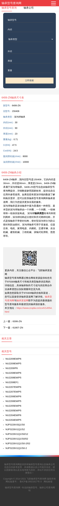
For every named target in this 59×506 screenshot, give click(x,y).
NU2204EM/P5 (13, 420)
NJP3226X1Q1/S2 (15, 429)
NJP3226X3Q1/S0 (15, 424)
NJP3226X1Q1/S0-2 (16, 448)
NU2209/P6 (12, 368)
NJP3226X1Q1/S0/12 (17, 434)
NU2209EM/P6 (13, 358)
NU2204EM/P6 (13, 415)
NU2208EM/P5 (13, 377)
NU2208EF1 (12, 382)
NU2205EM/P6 (13, 405)
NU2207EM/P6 (13, 387)
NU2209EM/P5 (13, 363)
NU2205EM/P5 (13, 410)
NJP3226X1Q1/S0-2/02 (18, 443)
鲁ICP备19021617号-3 (31, 481)
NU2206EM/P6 (13, 396)
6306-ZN (17, 321)
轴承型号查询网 (11, 3)
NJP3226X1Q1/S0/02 (17, 438)
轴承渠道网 (22, 300)
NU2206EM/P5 (13, 401)
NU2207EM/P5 (13, 391)
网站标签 (48, 481)
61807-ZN (18, 327)
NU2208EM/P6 (13, 373)
